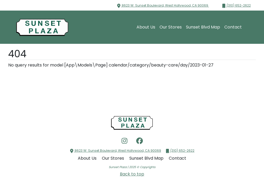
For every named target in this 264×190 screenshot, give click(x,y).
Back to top (132, 174)
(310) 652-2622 (236, 5)
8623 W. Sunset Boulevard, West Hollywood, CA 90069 (163, 5)
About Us (145, 27)
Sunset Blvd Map (203, 27)
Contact (233, 27)
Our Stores (171, 27)
